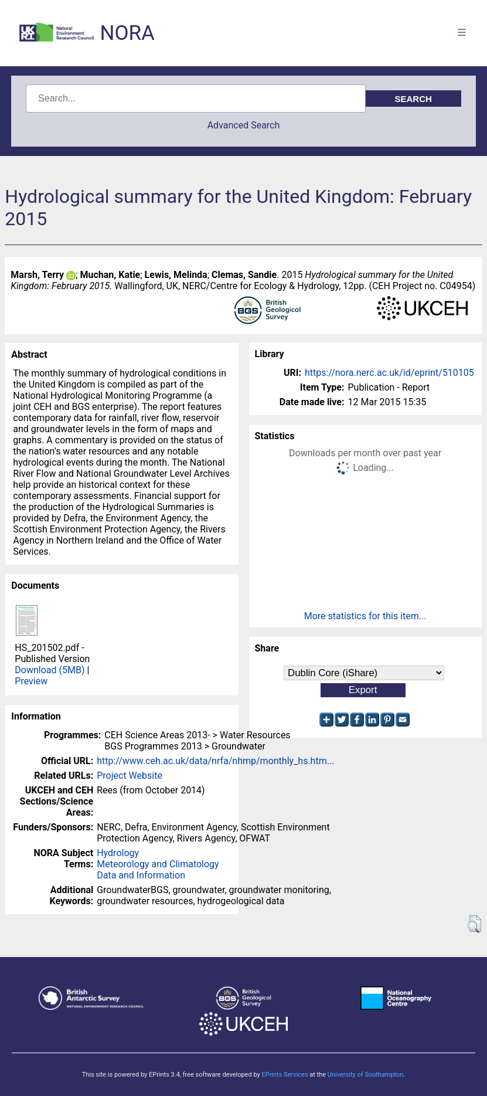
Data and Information (141, 875)
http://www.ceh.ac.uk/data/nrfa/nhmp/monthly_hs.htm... (215, 760)
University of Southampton (366, 1074)
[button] (474, 924)
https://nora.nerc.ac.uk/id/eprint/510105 (389, 372)
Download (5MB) (49, 670)
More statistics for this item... (365, 616)
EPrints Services (284, 1074)
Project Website (129, 775)
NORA (127, 33)
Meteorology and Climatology (158, 864)
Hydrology (118, 853)
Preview (31, 681)
